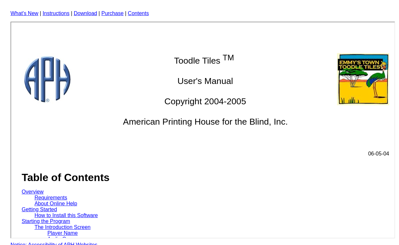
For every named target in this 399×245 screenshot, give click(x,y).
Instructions (56, 13)
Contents (138, 13)
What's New (24, 13)
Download (85, 13)
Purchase (112, 13)
